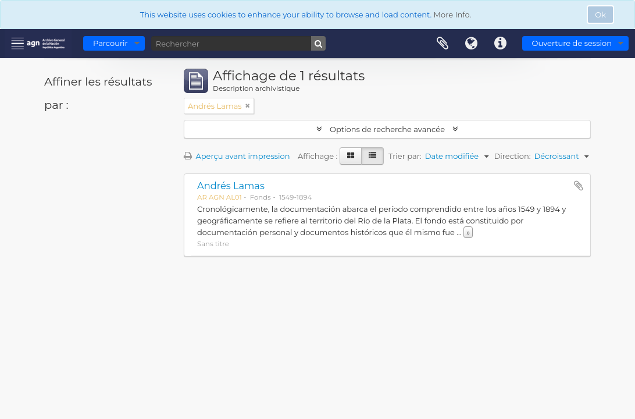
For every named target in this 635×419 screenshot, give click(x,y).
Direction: (512, 156)
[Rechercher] (238, 43)
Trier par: (405, 156)
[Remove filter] (247, 106)
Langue (471, 43)
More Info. (453, 14)
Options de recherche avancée (387, 129)
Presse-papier (442, 43)
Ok (600, 14)
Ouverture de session (572, 43)
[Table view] (372, 156)
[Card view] (351, 156)
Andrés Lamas (231, 185)
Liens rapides (500, 43)
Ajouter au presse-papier (578, 185)
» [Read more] (468, 232)
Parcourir (110, 43)
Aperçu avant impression (237, 156)
